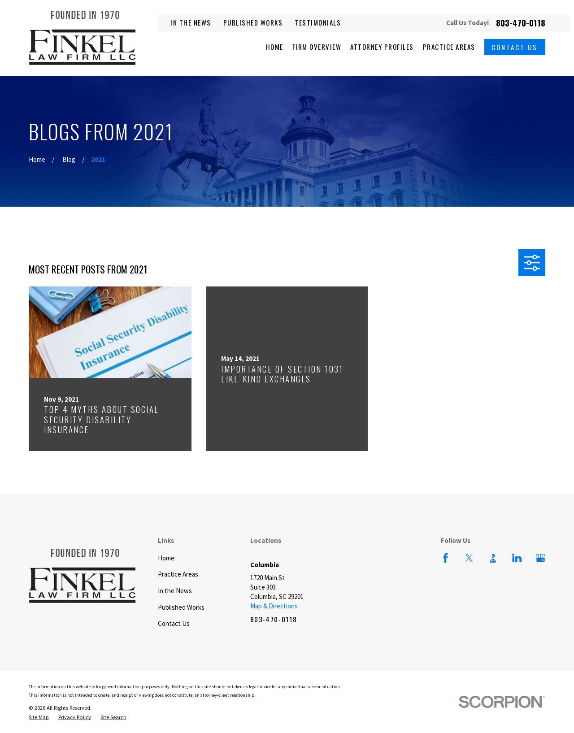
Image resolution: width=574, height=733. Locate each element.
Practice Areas (178, 574)
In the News (190, 22)
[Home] (82, 38)
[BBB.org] (493, 558)
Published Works (253, 22)
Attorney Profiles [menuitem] (382, 47)
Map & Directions (274, 606)
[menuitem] (39, 717)
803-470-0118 (520, 23)
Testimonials (318, 22)
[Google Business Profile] (540, 558)
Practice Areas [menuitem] (449, 47)
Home (166, 558)
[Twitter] (469, 558)
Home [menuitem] (274, 47)
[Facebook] (445, 558)
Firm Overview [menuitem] (317, 47)
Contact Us (514, 47)
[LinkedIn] (517, 558)
